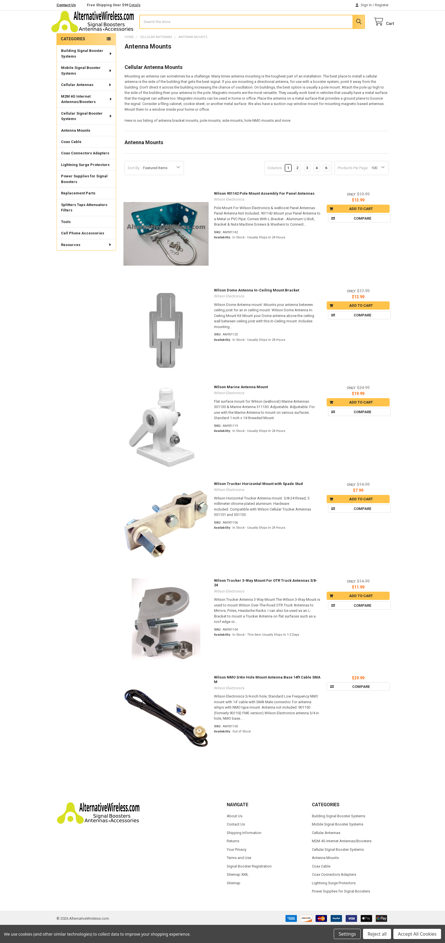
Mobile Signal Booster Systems (86, 87)
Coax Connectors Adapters (85, 170)
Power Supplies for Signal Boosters (84, 196)
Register (382, 5)
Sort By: (134, 184)
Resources (86, 261)
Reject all (377, 934)
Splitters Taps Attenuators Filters (84, 224)
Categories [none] (73, 55)
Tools (66, 238)
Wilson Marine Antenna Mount (241, 404)
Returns (233, 858)
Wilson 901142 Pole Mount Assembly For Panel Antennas (264, 210)
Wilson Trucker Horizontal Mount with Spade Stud (258, 500)
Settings (347, 934)
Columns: (275, 184)
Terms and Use (239, 874)
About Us (234, 833)
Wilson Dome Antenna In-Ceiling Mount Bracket (256, 307)
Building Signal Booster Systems (86, 70)
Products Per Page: (353, 184)
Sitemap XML (238, 891)
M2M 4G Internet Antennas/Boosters (86, 116)
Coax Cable (71, 158)
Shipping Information (244, 849)
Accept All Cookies (417, 934)
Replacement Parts (78, 210)
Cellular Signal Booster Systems (86, 133)
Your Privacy (236, 866)
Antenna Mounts (75, 147)
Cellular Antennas (86, 101)
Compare (361, 235)
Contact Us (66, 5)
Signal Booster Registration (249, 883)
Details (134, 5)
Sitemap (233, 900)
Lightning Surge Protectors (85, 181)
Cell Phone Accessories (82, 250)
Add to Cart (361, 225)
